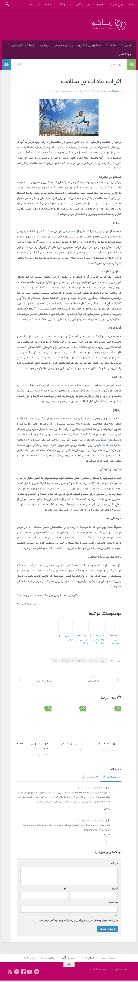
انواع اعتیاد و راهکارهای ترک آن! (97, 638)
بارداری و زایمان (64, 45)
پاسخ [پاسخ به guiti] (108, 843)
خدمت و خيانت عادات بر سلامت (73, 658)
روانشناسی (124, 54)
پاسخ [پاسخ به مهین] (108, 815)
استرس (104, 658)
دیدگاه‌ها (110, 779)
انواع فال (118, 4)
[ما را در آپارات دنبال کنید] (16, 973)
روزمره (85, 141)
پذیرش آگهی (83, 4)
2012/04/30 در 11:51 (91, 790)
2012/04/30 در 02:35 (91, 822)
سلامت (112, 45)
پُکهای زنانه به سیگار (106, 745)
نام (65, 890)
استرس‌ (71, 231)
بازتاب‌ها (87, 779)
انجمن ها (100, 4)
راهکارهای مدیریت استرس (113, 637)
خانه (131, 4)
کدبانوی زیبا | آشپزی (89, 45)
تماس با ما (34, 4)
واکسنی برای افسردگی (69, 745)
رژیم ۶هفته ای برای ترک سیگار (81, 637)
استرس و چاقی (67, 635)
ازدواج (105, 444)
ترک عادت (93, 658)
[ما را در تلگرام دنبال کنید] (36, 973)
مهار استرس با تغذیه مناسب (32, 748)
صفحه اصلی (107, 959)
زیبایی (127, 45)
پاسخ (106, 810)
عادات (54, 658)
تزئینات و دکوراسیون (23, 45)
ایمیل (114, 890)
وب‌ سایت (113, 904)
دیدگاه (114, 865)
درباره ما (50, 4)
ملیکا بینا (111, 91)
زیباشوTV (65, 4)
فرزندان (45, 45)
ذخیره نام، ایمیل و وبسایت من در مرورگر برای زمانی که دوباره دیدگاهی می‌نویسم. (78, 922)
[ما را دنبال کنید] (29, 973)
